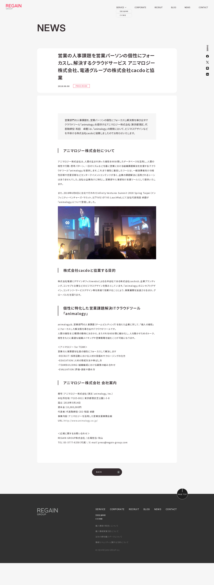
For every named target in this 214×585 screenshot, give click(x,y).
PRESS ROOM (81, 86)
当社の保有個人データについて (108, 558)
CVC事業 (98, 541)
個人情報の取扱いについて (106, 547)
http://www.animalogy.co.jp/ (81, 442)
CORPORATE (140, 7)
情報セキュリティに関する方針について (112, 564)
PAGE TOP (182, 516)
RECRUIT (159, 7)
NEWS (187, 7)
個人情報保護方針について (107, 553)
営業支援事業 (100, 537)
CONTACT (203, 7)
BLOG (173, 7)
